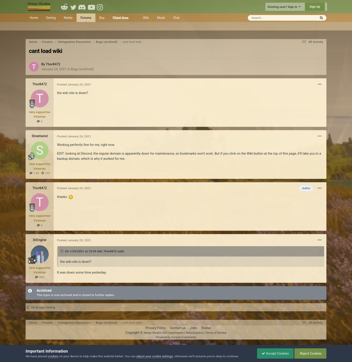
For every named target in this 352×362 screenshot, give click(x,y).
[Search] (271, 18)
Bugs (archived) (82, 69)
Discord (82, 6)
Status (206, 328)
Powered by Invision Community (176, 337)
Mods (161, 18)
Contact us (178, 328)
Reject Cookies (310, 353)
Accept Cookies (275, 353)
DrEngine (39, 240)
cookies (53, 356)
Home (34, 18)
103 (45, 173)
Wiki (146, 18)
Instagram (100, 6)
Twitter (73, 6)
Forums (86, 19)
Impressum (176, 332)
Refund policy (194, 332)
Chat (176, 18)
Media (68, 18)
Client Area (120, 18)
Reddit (64, 6)
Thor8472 (53, 64)
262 (39, 277)
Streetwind (40, 136)
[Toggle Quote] (62, 251)
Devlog (51, 18)
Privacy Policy (155, 328)
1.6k (34, 173)
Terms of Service (216, 332)
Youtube (91, 6)
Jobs (193, 328)
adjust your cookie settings (154, 356)
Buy (102, 18)
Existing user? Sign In (284, 7)
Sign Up (315, 6)
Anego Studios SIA (155, 332)
